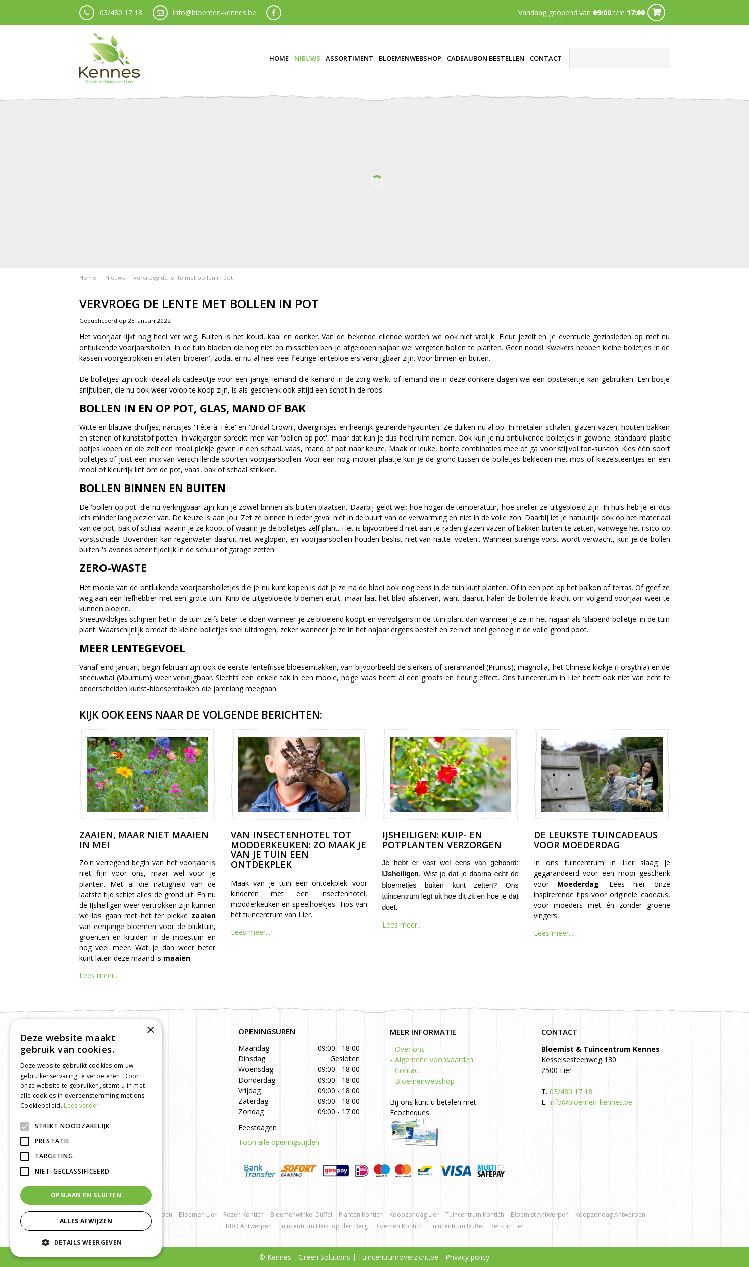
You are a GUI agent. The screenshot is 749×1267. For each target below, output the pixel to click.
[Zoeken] (619, 58)
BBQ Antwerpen (249, 1226)
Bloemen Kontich (398, 1226)
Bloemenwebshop (425, 1081)
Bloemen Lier (198, 1214)
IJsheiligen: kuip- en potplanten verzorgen (442, 840)
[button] (86, 1242)
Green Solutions (324, 1257)
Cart (656, 12)
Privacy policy (467, 1257)
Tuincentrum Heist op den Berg (323, 1226)
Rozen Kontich (243, 1214)
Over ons (410, 1049)
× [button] (150, 1030)
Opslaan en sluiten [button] (86, 1195)
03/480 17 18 (120, 12)
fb (273, 12)
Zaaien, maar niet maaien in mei (144, 840)
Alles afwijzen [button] (86, 1220)
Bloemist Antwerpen (540, 1214)
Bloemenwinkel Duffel (301, 1214)
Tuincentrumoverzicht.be (398, 1257)
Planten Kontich (361, 1214)
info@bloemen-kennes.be (214, 12)
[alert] (86, 1138)
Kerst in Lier (507, 1226)
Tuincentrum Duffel (456, 1226)
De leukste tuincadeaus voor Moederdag (596, 840)
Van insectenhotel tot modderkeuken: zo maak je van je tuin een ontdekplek (298, 849)
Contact (408, 1070)
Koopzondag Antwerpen (610, 1214)
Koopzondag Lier (414, 1214)
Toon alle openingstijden (278, 1142)
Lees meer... (99, 975)
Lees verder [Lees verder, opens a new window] (81, 1105)
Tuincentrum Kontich (474, 1214)
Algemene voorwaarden (434, 1059)
